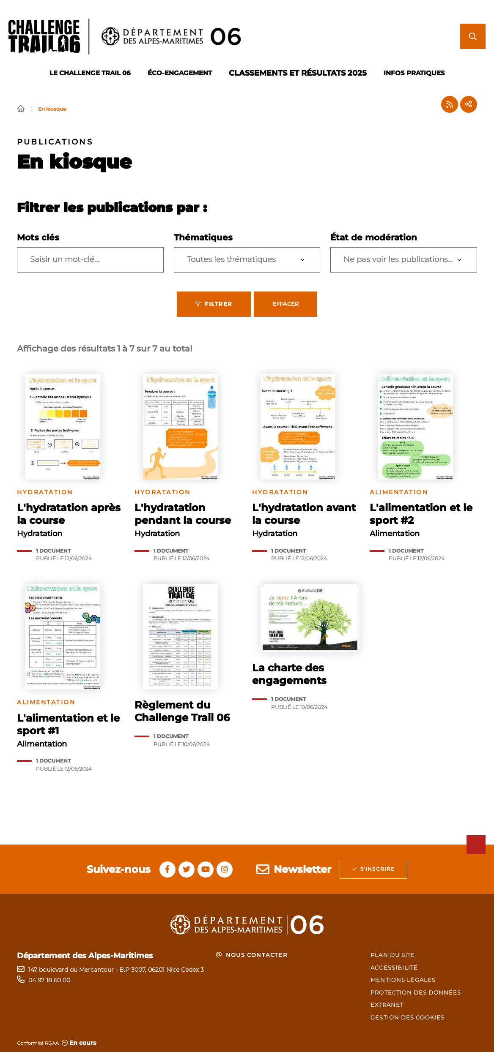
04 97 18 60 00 (49, 980)
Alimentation (399, 492)
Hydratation (45, 492)
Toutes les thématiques (231, 259)
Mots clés (38, 237)
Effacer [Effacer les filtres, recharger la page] (285, 303)
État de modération (373, 237)
